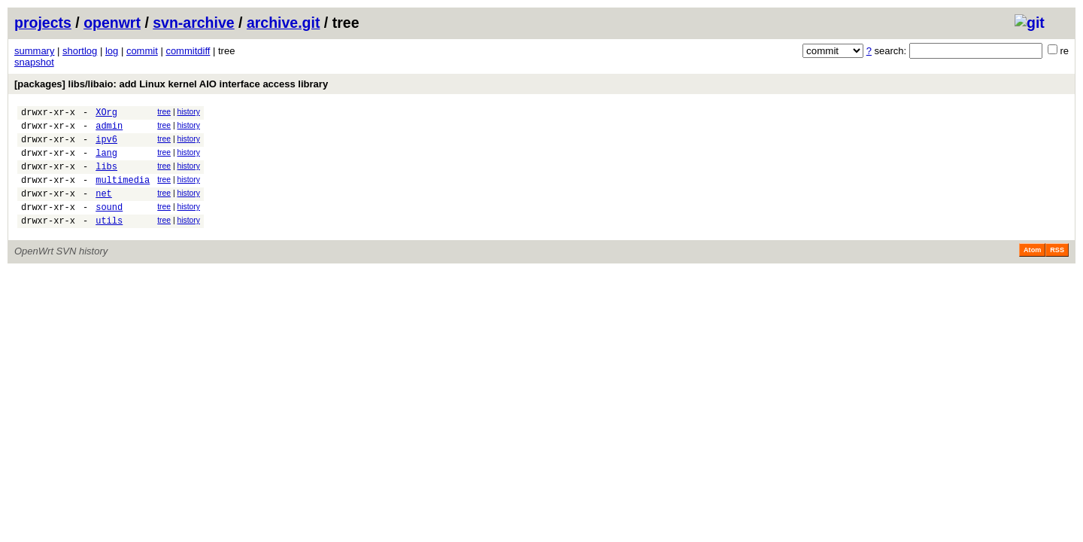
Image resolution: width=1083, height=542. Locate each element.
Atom (1032, 270)
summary (34, 50)
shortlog (79, 50)
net (104, 208)
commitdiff (187, 50)
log (111, 50)
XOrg (106, 114)
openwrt (112, 22)
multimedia (123, 193)
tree (164, 112)
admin (109, 129)
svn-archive (193, 22)
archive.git (283, 22)
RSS (1057, 270)
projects (42, 22)
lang (106, 161)
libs (106, 177)
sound (109, 224)
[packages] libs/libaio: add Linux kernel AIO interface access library (171, 84)
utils (109, 240)
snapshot (34, 62)
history (188, 112)
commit (142, 50)
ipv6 (106, 145)
